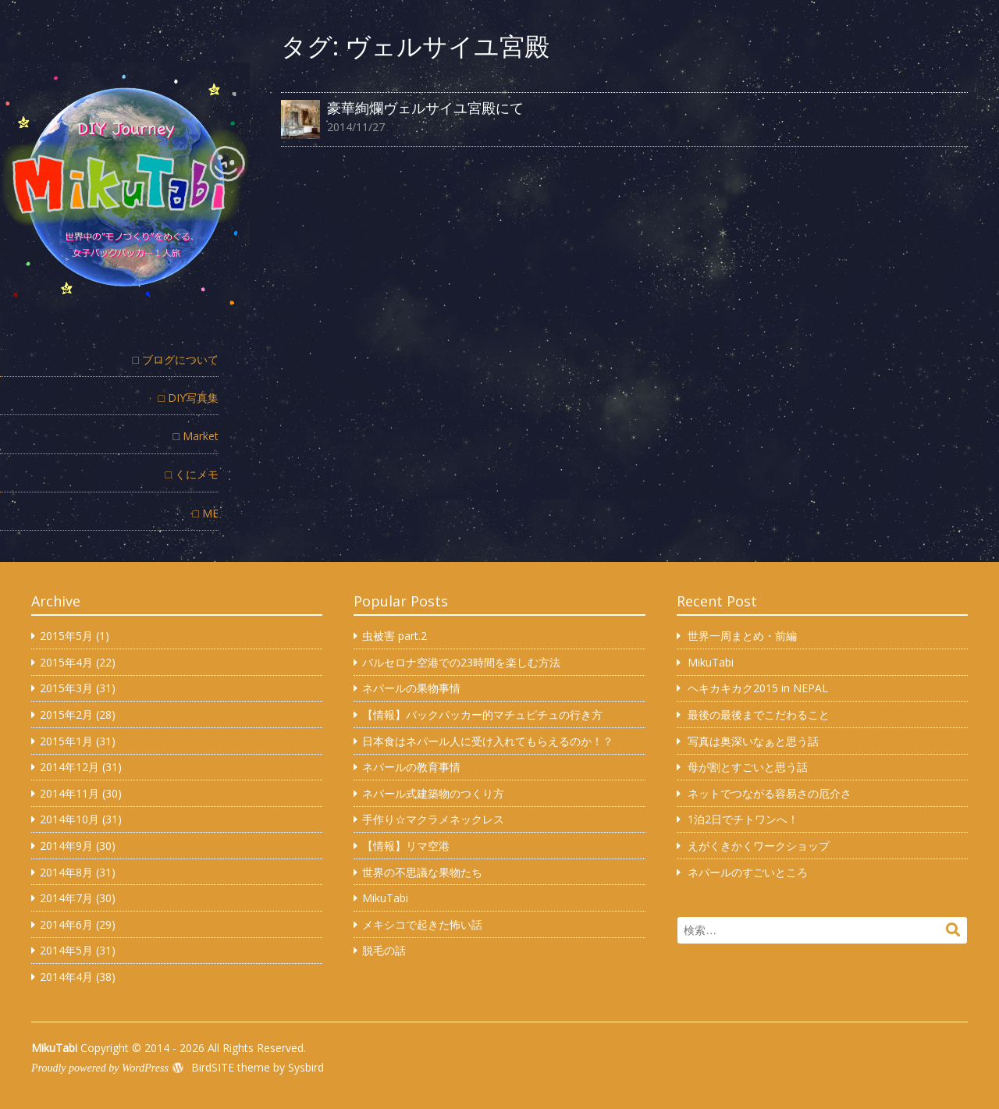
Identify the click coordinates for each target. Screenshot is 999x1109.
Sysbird (306, 1067)
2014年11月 (69, 793)
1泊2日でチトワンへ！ (743, 819)
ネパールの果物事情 (411, 688)
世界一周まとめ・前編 (742, 635)
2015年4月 (66, 662)
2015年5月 (66, 635)
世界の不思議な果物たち (422, 872)
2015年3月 (66, 688)
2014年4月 (66, 976)
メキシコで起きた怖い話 (422, 924)
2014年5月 (66, 950)
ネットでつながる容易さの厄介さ (769, 793)
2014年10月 (69, 819)
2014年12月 (69, 766)
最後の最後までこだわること (759, 714)
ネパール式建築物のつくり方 (433, 793)
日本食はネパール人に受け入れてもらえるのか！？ (487, 741)
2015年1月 (66, 741)
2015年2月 (66, 714)
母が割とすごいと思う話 (748, 766)
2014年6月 (66, 924)
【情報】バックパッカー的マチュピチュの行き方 (482, 714)
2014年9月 (66, 845)
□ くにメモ (192, 474)
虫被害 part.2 (394, 635)
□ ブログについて (176, 359)
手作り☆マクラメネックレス (433, 819)
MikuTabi (385, 897)
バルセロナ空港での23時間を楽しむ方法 (461, 662)
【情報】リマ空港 (406, 845)
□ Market (196, 435)
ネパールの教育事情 (411, 766)
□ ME (206, 513)
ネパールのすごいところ (748, 872)
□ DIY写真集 (188, 397)
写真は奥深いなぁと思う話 (753, 741)
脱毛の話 (384, 950)
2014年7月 (66, 897)
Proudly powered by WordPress (100, 1068)
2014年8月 (66, 872)
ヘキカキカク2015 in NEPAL (758, 688)
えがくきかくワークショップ (759, 845)
